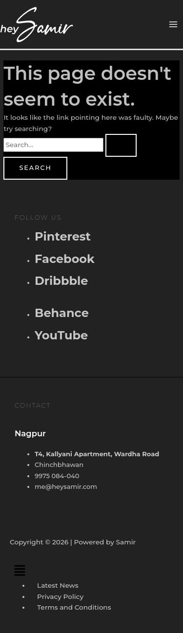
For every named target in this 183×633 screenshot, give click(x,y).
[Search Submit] (121, 145)
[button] (91, 570)
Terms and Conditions (74, 607)
